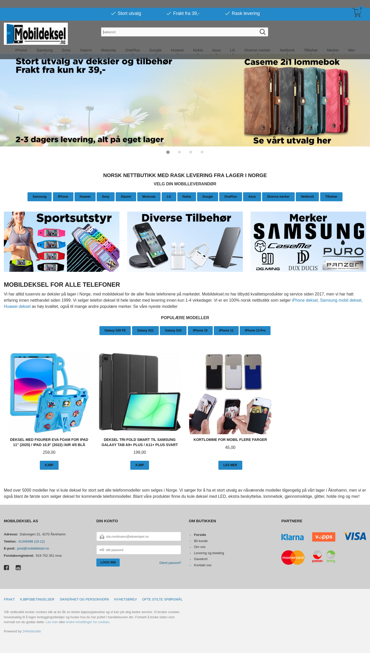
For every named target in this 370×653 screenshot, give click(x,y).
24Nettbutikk (31, 631)
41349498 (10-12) (31, 541)
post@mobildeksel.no (33, 548)
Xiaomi (126, 196)
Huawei (85, 196)
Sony (105, 196)
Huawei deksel (17, 306)
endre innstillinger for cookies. (88, 622)
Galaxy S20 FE (115, 330)
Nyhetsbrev (125, 599)
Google (207, 196)
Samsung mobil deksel (340, 300)
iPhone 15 (200, 330)
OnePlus (230, 196)
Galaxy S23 (173, 330)
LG (169, 196)
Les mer (52, 622)
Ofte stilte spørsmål (162, 599)
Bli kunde (201, 541)
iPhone (63, 196)
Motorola (148, 196)
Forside (200, 534)
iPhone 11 (226, 330)
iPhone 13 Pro (255, 330)
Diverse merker (278, 196)
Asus (252, 196)
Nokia (186, 196)
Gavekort (201, 559)
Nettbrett (307, 196)
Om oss (200, 546)
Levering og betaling (209, 553)
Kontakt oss (202, 565)
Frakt (9, 599)
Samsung (40, 196)
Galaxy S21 (145, 330)
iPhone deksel (305, 300)
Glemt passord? (170, 562)
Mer (351, 42)
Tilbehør (331, 196)
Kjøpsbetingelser (37, 599)
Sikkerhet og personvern (84, 599)
